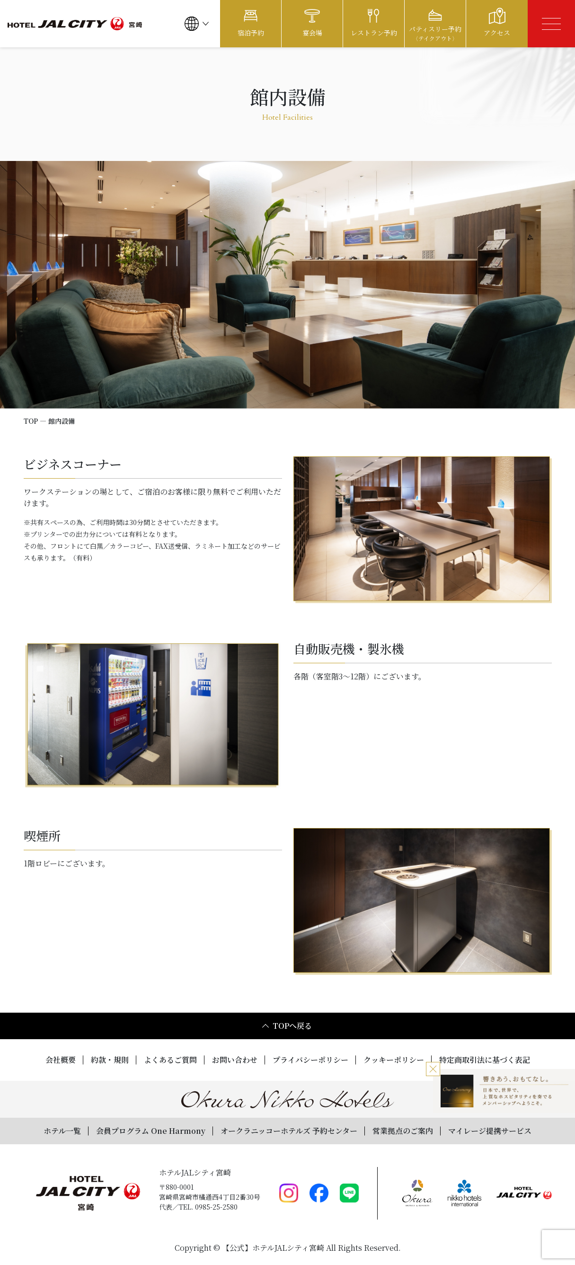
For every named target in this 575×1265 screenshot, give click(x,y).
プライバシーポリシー (310, 1059)
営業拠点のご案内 (402, 1130)
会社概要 (60, 1059)
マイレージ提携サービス (489, 1130)
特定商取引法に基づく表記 (484, 1059)
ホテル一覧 (62, 1130)
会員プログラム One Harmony (150, 1130)
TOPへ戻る (287, 1025)
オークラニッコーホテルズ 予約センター (289, 1130)
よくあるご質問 (170, 1059)
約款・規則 (110, 1059)
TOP (31, 421)
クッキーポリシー (393, 1059)
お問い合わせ (234, 1059)
